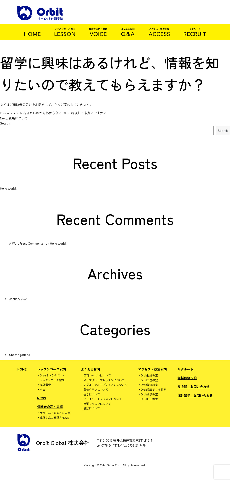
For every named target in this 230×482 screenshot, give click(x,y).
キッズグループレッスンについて (104, 380)
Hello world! (8, 188)
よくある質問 (90, 369)
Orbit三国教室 (149, 380)
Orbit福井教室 (149, 375)
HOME (21, 369)
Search (5, 123)
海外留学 (45, 385)
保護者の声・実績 (50, 406)
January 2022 (17, 298)
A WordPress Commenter (27, 243)
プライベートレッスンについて (103, 399)
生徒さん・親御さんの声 (55, 413)
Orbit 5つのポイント (52, 375)
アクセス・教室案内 (152, 369)
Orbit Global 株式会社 (53, 442)
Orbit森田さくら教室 (153, 389)
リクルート (185, 369)
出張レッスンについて (97, 403)
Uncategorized (19, 354)
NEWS (41, 398)
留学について (92, 394)
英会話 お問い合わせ (193, 386)
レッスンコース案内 (51, 369)
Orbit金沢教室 (149, 394)
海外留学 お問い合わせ (195, 395)
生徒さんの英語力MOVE (54, 417)
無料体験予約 (187, 378)
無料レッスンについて (97, 375)
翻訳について (92, 408)
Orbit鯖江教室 (149, 385)
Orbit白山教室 (149, 399)
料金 (42, 389)
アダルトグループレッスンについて (105, 385)
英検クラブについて (96, 389)
